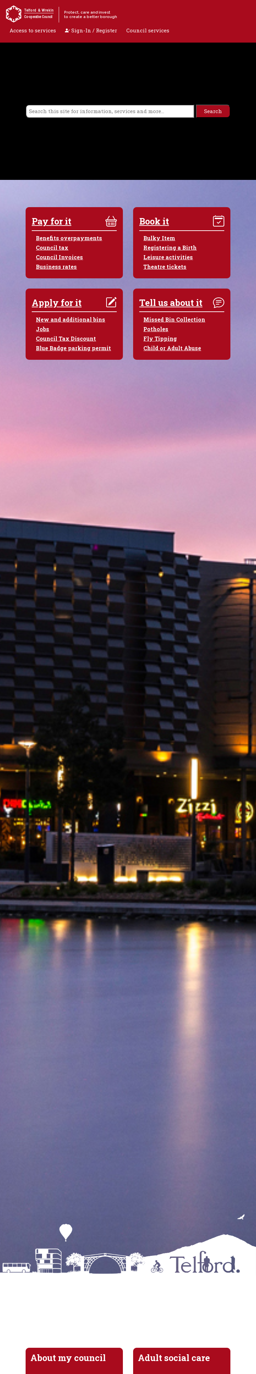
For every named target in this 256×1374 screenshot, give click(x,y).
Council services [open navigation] (147, 30)
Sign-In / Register (91, 30)
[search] (110, 111)
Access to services (33, 30)
